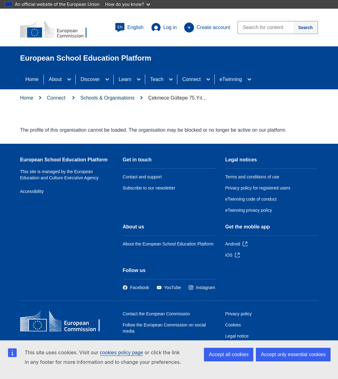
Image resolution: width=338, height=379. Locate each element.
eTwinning (231, 79)
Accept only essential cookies (293, 354)
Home (32, 79)
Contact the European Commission (156, 313)
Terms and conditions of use (252, 176)
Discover (90, 79)
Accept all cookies (228, 354)
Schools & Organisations (107, 97)
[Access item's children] (71, 79)
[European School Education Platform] (57, 29)
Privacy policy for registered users (257, 187)
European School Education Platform (64, 159)
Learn (125, 79)
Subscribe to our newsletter (149, 187)
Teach (156, 79)
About (55, 79)
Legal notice (237, 336)
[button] (129, 27)
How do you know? (127, 4)
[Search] (305, 27)
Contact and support (142, 176)
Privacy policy (238, 313)
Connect (191, 79)
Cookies (233, 324)
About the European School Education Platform (168, 243)
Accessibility (32, 191)
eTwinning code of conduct (251, 199)
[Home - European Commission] (65, 322)
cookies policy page (121, 352)
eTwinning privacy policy (248, 210)
